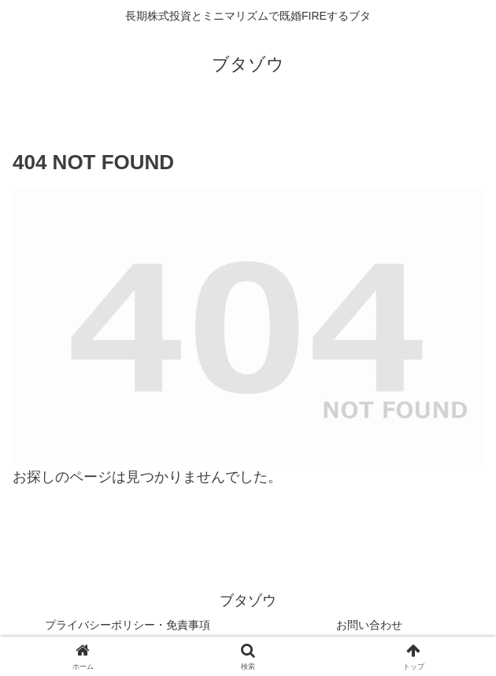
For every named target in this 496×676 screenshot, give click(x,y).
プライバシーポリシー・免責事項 (127, 625)
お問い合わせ (369, 625)
